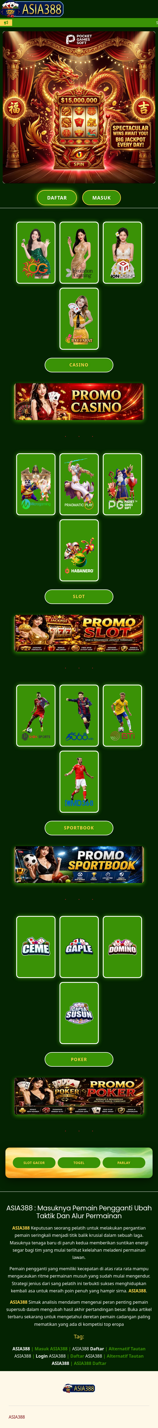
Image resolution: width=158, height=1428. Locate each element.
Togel (79, 1163)
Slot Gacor (34, 1163)
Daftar (57, 197)
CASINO (78, 365)
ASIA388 (21, 1228)
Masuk (101, 197)
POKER (79, 1059)
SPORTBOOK (79, 828)
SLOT (79, 596)
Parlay (123, 1163)
